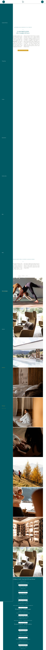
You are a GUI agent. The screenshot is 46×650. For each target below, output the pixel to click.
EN (3, 407)
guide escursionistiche (14, 41)
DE (2, 407)
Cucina (3, 98)
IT (5, 407)
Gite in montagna (5, 289)
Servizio (3, 328)
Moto (3, 251)
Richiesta (3, 366)
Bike (2, 213)
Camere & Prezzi (5, 21)
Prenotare (3, 404)
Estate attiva (4, 136)
